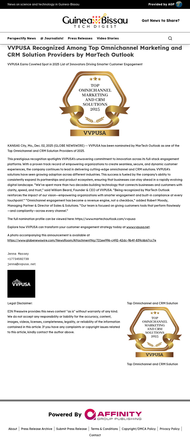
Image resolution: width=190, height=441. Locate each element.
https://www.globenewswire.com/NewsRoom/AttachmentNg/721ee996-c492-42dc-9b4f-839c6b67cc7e (81, 240)
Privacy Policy (170, 429)
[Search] (170, 38)
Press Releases (80, 38)
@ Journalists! (51, 38)
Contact (95, 435)
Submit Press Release (71, 429)
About (12, 429)
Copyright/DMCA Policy (139, 429)
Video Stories (108, 38)
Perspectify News (21, 38)
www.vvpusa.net (138, 227)
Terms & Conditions (104, 429)
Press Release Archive (36, 429)
